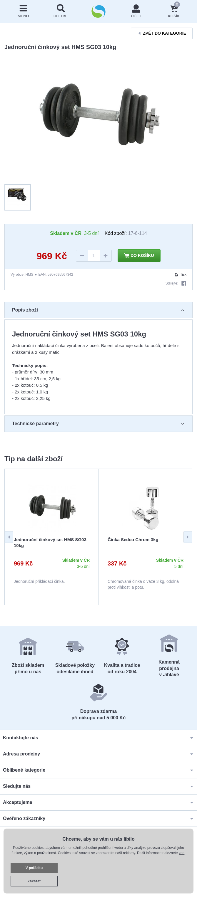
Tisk (180, 274)
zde (181, 853)
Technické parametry (98, 423)
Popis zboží (98, 309)
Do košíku (139, 255)
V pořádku (34, 868)
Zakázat (34, 881)
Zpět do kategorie (161, 33)
